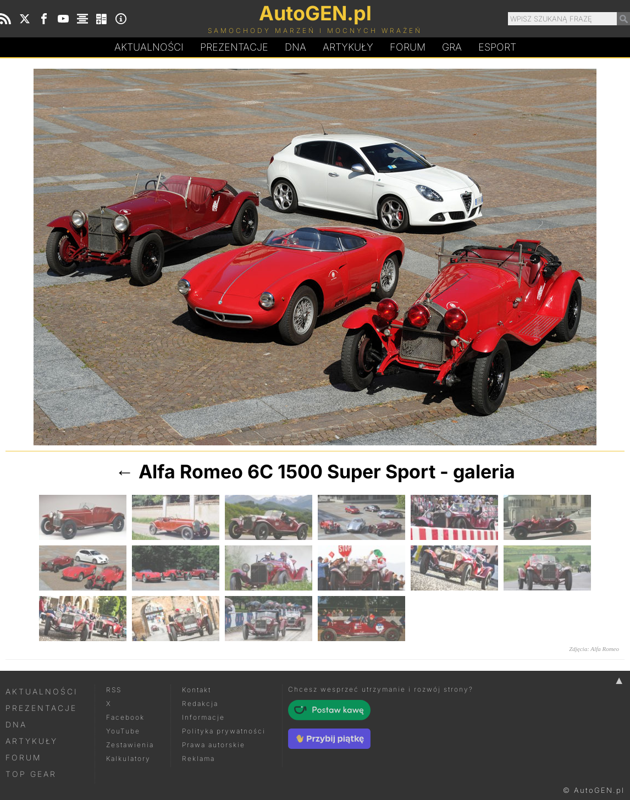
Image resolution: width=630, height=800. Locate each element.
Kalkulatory (128, 758)
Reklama (198, 758)
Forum (407, 47)
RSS (113, 690)
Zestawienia (130, 745)
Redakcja (200, 703)
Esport (497, 47)
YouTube (123, 731)
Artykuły (348, 47)
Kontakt (196, 690)
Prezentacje (234, 47)
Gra (452, 47)
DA (295, 47)
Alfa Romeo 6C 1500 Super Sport (287, 471)
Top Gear (31, 774)
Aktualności (149, 47)
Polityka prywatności (224, 731)
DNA (16, 724)
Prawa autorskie (213, 745)
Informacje (203, 717)
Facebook (125, 717)
